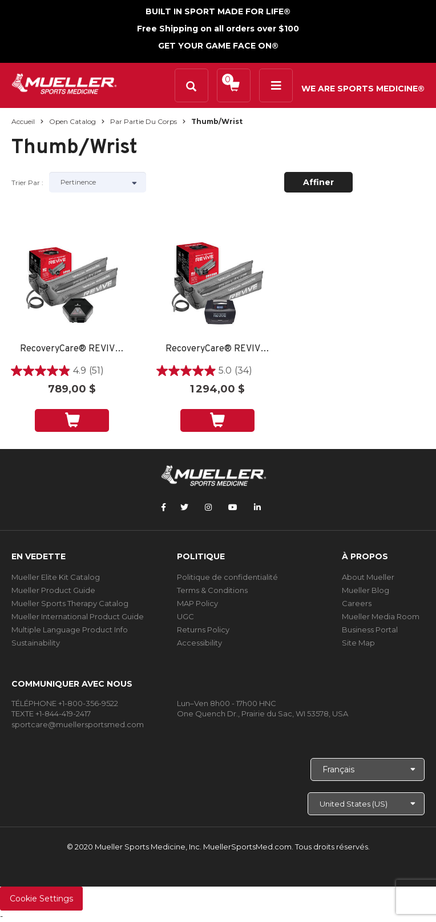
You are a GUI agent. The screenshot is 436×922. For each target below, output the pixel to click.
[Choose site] (366, 803)
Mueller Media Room (380, 616)
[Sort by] (97, 182)
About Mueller (368, 577)
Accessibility (199, 642)
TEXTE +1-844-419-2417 (51, 713)
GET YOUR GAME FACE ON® (218, 46)
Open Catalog (72, 121)
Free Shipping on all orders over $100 (218, 28)
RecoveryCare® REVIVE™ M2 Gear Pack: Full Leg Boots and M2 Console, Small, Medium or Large (72, 349)
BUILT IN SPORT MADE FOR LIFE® (218, 11)
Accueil (23, 121)
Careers (357, 603)
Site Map (358, 642)
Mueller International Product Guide (77, 616)
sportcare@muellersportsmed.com (77, 724)
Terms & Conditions (212, 590)
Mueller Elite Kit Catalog (55, 577)
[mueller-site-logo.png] (64, 82)
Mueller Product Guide (53, 590)
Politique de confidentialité (227, 577)
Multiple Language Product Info (69, 629)
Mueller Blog (365, 590)
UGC (185, 616)
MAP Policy (197, 603)
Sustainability (35, 642)
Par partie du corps (143, 121)
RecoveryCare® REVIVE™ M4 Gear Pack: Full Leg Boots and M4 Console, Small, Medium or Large (217, 349)
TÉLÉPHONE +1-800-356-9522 (64, 703)
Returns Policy (203, 629)
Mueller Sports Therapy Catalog (69, 603)
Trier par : (27, 182)
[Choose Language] (367, 769)
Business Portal (370, 629)
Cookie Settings (41, 898)
